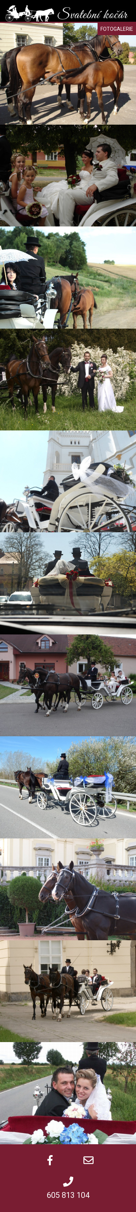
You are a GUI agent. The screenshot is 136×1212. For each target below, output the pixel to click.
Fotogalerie (116, 29)
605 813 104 (68, 1195)
